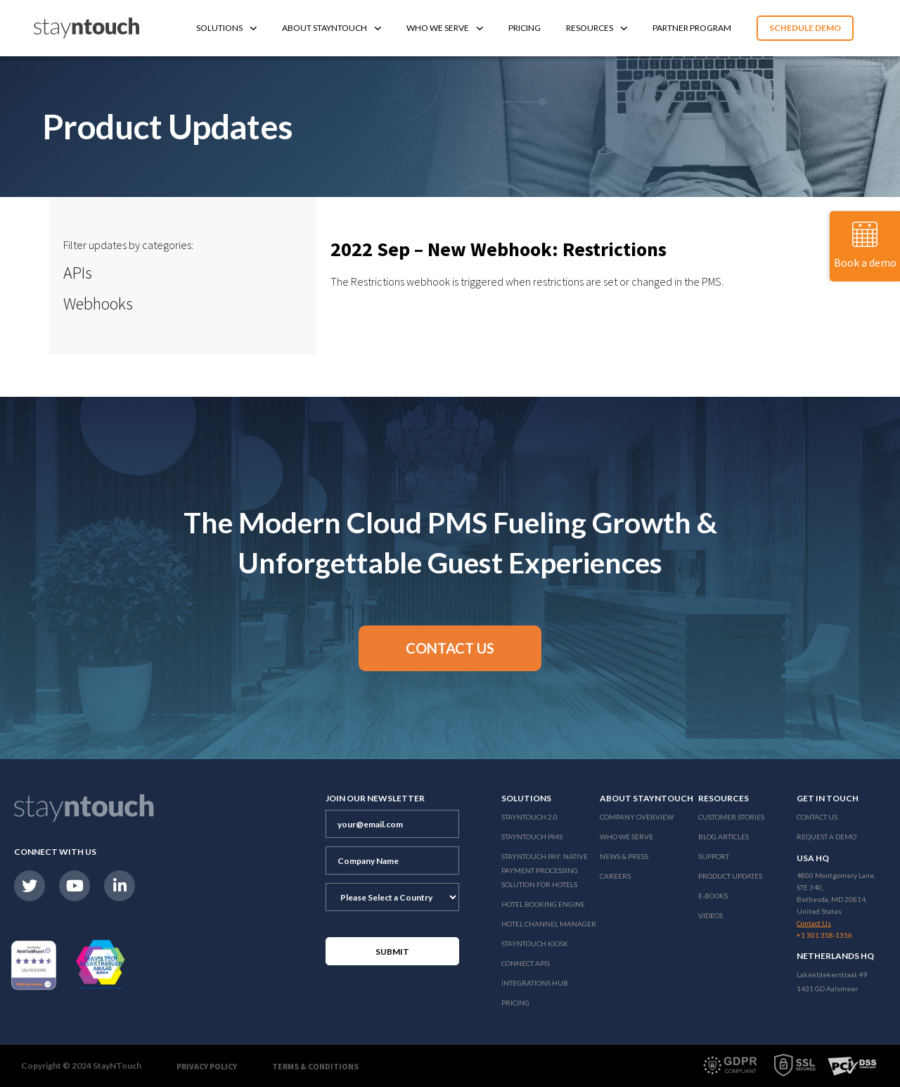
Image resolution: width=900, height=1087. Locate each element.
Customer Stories (731, 817)
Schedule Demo (805, 28)
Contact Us (817, 817)
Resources (596, 28)
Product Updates (730, 876)
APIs (77, 273)
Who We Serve (444, 28)
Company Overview (637, 817)
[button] (450, 648)
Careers (615, 876)
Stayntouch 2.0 (529, 817)
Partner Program (691, 28)
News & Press (624, 856)
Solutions (226, 28)
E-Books (713, 895)
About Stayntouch (331, 28)
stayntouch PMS (531, 836)
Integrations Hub (534, 983)
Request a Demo (826, 836)
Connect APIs (525, 963)
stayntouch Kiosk (534, 943)
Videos (710, 915)
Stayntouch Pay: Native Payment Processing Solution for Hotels (544, 870)
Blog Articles (723, 836)
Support (713, 856)
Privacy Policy (206, 1066)
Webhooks (98, 303)
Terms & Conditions (315, 1066)
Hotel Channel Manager (548, 924)
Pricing (524, 28)
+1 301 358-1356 (824, 935)
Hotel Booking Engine (543, 904)
